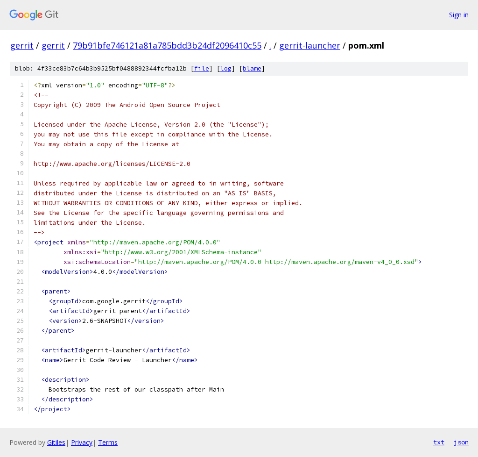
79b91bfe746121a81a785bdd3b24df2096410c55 (167, 45)
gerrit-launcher (309, 45)
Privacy (81, 442)
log (226, 68)
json (461, 442)
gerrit (22, 45)
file (201, 68)
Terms (108, 442)
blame (252, 68)
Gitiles (56, 442)
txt (438, 442)
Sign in (459, 14)
